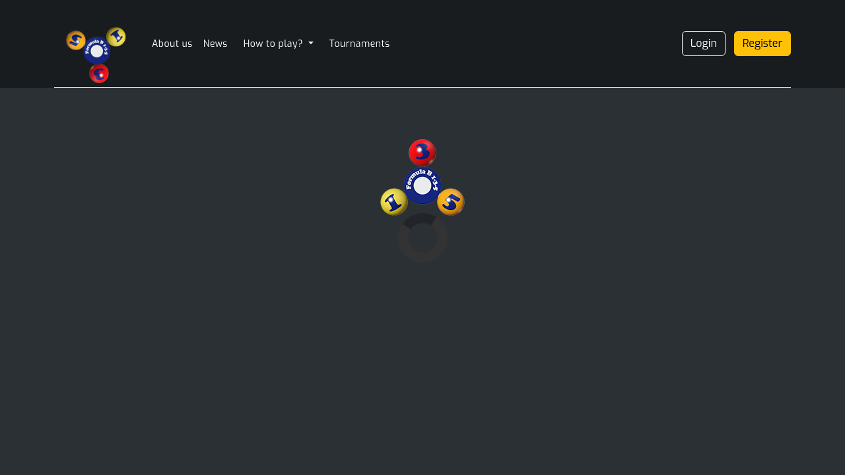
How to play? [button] (275, 44)
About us (172, 44)
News (215, 44)
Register (762, 43)
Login (704, 43)
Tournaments (359, 44)
